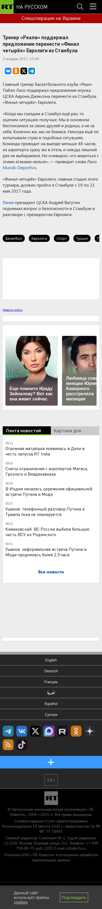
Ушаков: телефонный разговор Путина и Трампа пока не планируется (45, 511)
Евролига (39, 238)
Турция (82, 238)
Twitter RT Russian (35, 731)
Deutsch (51, 670)
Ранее (8, 202)
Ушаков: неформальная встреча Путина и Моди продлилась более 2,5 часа (45, 551)
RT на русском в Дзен (89, 731)
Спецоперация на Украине (51, 18)
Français (51, 681)
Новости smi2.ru (13, 310)
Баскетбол (13, 238)
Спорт (62, 238)
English (51, 659)
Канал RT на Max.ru (49, 731)
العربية (51, 692)
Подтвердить (74, 897)
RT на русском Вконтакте (21, 731)
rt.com (50, 820)
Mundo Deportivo (19, 167)
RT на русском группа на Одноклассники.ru (76, 731)
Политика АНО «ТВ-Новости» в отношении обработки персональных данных (51, 857)
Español (51, 703)
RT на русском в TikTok (21, 744)
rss (8, 744)
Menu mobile (93, 2)
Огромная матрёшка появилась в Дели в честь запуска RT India (45, 451)
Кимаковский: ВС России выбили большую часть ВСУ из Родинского (47, 531)
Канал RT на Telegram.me (8, 731)
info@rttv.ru (76, 848)
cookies (21, 902)
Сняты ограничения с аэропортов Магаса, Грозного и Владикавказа (46, 471)
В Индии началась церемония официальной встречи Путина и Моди (48, 491)
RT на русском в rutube (62, 731)
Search (80, 2)
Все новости (51, 571)
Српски (51, 714)
